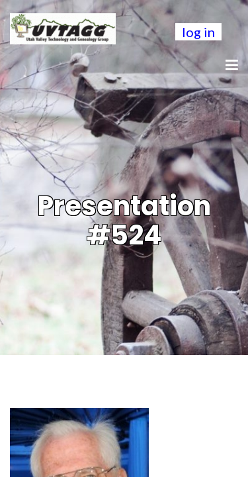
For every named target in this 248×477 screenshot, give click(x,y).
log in (198, 32)
